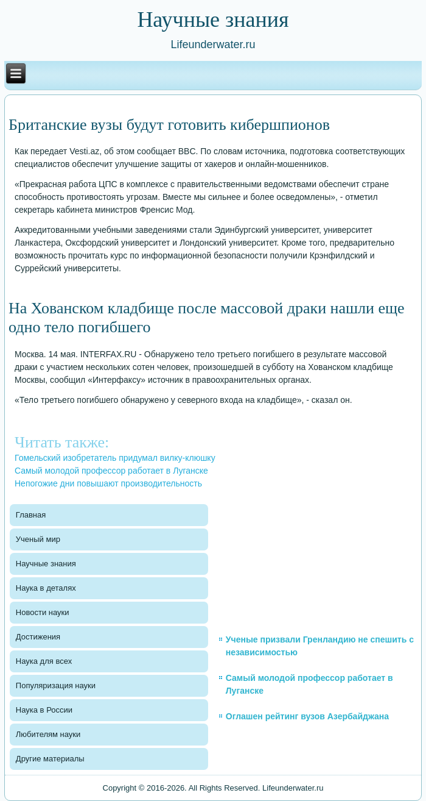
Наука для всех (44, 661)
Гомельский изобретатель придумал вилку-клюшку (115, 458)
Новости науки (42, 612)
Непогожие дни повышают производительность (108, 483)
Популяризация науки (56, 685)
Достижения (38, 636)
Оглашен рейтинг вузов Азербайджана (307, 716)
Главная (31, 514)
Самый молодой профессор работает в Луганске (111, 470)
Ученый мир (38, 539)
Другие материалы (50, 758)
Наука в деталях (46, 588)
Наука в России (44, 709)
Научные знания (46, 563)
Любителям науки (48, 734)
